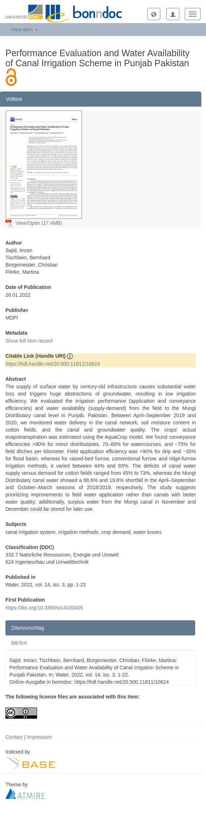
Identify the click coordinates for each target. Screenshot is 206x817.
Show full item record (29, 341)
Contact (14, 737)
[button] (153, 14)
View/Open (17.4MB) (33, 223)
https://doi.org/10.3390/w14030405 (44, 608)
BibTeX (19, 643)
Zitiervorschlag (27, 628)
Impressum (39, 737)
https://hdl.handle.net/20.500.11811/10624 (52, 364)
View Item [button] (24, 29)
